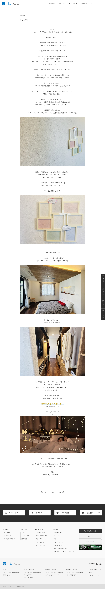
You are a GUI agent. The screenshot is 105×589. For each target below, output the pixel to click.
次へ (60, 493)
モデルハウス (25, 536)
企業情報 (55, 529)
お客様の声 (7, 536)
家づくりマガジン (41, 545)
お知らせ (84, 4)
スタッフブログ (58, 542)
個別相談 (24, 539)
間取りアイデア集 (9, 539)
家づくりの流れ (40, 542)
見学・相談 (61, 4)
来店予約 (90, 536)
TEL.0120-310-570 (70, 575)
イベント (24, 532)
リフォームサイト (92, 575)
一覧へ (52, 493)
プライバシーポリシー (60, 548)
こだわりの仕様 (40, 532)
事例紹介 (52, 4)
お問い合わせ (90, 541)
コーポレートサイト (92, 569)
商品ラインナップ (41, 539)
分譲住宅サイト (91, 572)
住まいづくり (73, 4)
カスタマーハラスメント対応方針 (64, 552)
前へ (45, 493)
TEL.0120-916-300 (28, 577)
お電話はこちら (90, 531)
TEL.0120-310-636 (7, 575)
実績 (55, 539)
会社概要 (58, 532)
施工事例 (7, 532)
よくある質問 (58, 545)
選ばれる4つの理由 (41, 536)
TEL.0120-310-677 (49, 575)
